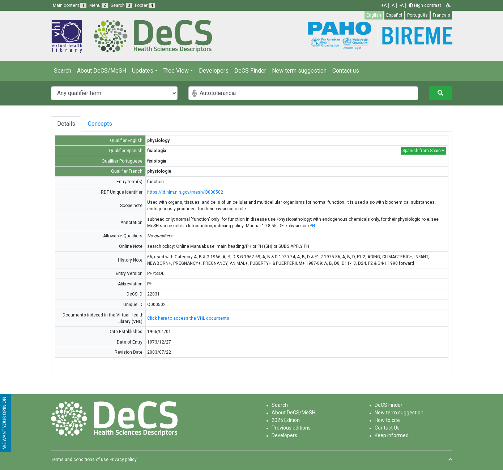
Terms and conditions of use (79, 459)
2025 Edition (286, 420)
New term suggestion (299, 70)
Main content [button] (69, 5)
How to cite (387, 420)
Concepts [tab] (110, 123)
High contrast (425, 5)
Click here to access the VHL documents (188, 318)
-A (402, 5)
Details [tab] (66, 123)
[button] (448, 5)
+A (384, 5)
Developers (214, 70)
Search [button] (121, 5)
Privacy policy (123, 459)
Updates (142, 70)
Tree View (176, 70)
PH (312, 225)
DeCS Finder (250, 70)
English (373, 15)
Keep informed (392, 435)
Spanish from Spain (423, 150)
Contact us (345, 70)
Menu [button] (98, 5)
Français (441, 15)
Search (62, 70)
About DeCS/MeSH (101, 70)
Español (394, 15)
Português (417, 15)
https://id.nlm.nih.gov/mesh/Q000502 (185, 192)
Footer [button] (145, 5)
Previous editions (291, 428)
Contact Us (387, 428)
